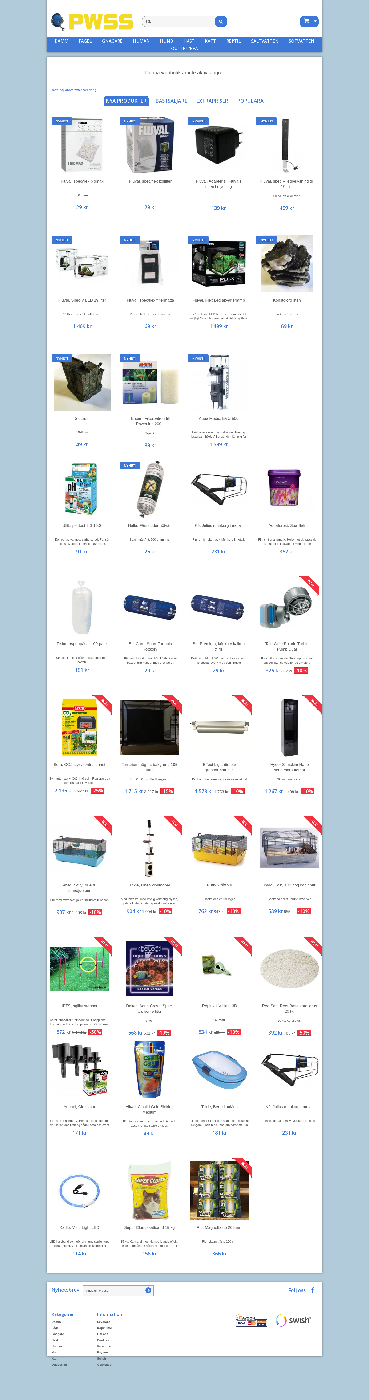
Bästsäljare (171, 101)
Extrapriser (212, 101)
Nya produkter (126, 101)
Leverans (103, 1322)
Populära (250, 101)
